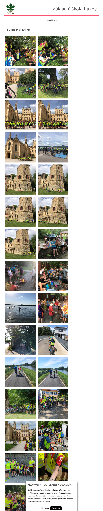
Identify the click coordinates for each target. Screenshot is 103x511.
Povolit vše (56, 508)
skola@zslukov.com (85, 503)
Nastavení (45, 508)
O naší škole (52, 20)
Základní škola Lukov (12, 503)
